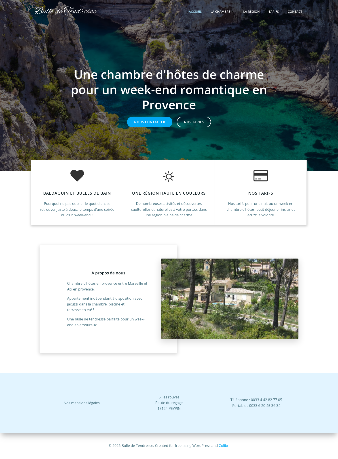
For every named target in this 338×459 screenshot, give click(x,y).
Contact (295, 11)
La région (251, 11)
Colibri (224, 445)
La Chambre (222, 11)
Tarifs (274, 11)
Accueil (195, 11)
